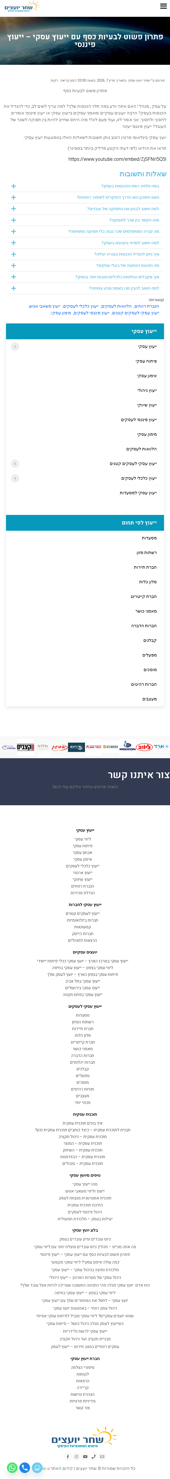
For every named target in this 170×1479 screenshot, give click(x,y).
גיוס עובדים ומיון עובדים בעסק (85, 1239)
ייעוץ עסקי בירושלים (82, 988)
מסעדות (149, 537)
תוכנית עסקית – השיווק (83, 1150)
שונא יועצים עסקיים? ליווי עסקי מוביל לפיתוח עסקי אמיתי (85, 1316)
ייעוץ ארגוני (82, 873)
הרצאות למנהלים (82, 940)
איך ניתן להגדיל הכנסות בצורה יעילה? (126, 254)
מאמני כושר (146, 611)
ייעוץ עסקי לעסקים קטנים (133, 463)
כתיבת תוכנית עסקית (85, 1205)
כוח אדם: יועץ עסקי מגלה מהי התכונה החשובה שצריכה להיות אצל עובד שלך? (85, 1285)
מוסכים (150, 669)
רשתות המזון (83, 1022)
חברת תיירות (145, 567)
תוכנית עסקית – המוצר (82, 1143)
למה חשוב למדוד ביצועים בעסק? (130, 243)
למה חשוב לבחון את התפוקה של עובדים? (123, 209)
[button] (85, 186)
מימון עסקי (147, 434)
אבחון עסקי (82, 853)
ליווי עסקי (82, 839)
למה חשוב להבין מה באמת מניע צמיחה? (124, 288)
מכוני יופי (83, 1103)
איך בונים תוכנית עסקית (83, 1123)
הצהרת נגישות (83, 1394)
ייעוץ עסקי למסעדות (138, 492)
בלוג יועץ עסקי (85, 1230)
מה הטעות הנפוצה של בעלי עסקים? (127, 265)
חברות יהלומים (82, 1062)
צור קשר (82, 1408)
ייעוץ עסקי (147, 346)
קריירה (83, 1388)
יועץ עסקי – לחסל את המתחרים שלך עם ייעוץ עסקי (85, 1301)
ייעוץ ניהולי (147, 390)
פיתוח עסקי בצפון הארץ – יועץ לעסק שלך (82, 975)
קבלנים (150, 640)
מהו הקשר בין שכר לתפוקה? (134, 220)
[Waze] (37, 1467)
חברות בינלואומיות (82, 920)
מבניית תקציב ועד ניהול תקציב (85, 1339)
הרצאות (82, 1381)
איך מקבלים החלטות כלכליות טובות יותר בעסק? (117, 277)
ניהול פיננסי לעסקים (85, 1212)
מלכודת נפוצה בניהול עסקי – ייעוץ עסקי (85, 1270)
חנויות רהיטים (82, 1089)
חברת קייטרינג (144, 596)
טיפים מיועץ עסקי (85, 1175)
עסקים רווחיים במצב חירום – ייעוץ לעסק (85, 1347)
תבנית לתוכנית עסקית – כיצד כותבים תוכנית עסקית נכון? (82, 1130)
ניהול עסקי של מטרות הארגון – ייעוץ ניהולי (85, 1278)
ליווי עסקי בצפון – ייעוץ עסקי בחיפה (82, 968)
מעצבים (149, 698)
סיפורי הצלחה (82, 1368)
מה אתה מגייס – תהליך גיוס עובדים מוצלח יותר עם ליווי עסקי (85, 1247)
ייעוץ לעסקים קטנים (83, 914)
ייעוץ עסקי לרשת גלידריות (85, 1331)
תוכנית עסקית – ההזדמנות (82, 1157)
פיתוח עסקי (146, 361)
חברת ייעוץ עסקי (85, 1358)
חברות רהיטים (144, 684)
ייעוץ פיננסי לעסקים (139, 419)
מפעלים (149, 654)
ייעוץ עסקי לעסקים (85, 1006)
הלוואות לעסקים (141, 448)
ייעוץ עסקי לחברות (85, 904)
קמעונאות (82, 927)
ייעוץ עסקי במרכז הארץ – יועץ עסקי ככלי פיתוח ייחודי (82, 961)
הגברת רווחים (146, 306)
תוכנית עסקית (85, 1114)
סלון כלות (148, 581)
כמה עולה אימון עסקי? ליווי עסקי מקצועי (85, 1262)
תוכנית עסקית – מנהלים (82, 1164)
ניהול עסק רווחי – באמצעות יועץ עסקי (85, 1308)
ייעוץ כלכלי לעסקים (139, 478)
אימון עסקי (147, 375)
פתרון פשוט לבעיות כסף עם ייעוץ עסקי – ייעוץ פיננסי (85, 1255)
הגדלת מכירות (83, 893)
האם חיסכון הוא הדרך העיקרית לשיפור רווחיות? (118, 197)
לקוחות (83, 1374)
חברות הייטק (82, 934)
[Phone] (24, 1467)
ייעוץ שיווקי (147, 404)
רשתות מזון (147, 552)
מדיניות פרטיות (83, 1401)
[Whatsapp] (12, 1467)
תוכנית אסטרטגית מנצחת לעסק (85, 1198)
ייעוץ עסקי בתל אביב (82, 981)
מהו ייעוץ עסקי (85, 1184)
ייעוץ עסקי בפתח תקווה (83, 995)
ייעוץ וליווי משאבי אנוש (85, 1191)
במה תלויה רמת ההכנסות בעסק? (130, 186)
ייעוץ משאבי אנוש (45, 306)
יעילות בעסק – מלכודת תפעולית (85, 1219)
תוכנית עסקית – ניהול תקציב (83, 1137)
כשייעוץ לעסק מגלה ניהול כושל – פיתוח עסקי (85, 1324)
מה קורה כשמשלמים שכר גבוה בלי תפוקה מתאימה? (113, 231)
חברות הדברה (144, 625)
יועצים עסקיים (85, 952)
